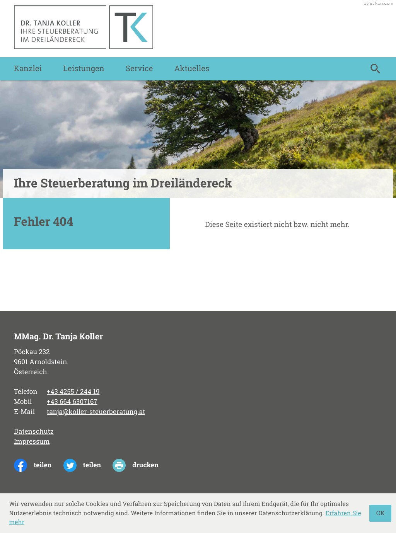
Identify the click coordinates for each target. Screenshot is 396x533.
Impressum (32, 441)
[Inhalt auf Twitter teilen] (88, 465)
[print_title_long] (141, 465)
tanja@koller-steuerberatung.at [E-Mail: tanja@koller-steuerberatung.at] (96, 411)
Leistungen (83, 68)
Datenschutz (34, 431)
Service (139, 68)
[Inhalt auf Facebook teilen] (38, 465)
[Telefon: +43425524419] (73, 392)
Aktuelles (192, 68)
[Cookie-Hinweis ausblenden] (380, 513)
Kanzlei (28, 68)
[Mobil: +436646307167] (72, 402)
